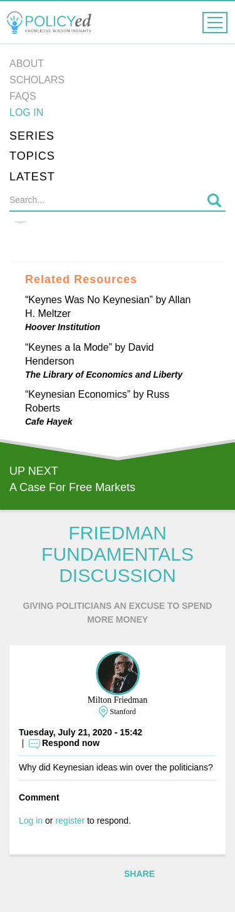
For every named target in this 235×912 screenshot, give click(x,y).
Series (32, 136)
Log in (26, 112)
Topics (32, 156)
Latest (32, 176)
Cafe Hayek (49, 422)
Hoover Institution (62, 327)
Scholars (37, 80)
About (26, 63)
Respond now (71, 743)
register (70, 821)
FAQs (22, 96)
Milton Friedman (117, 700)
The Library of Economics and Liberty (103, 375)
